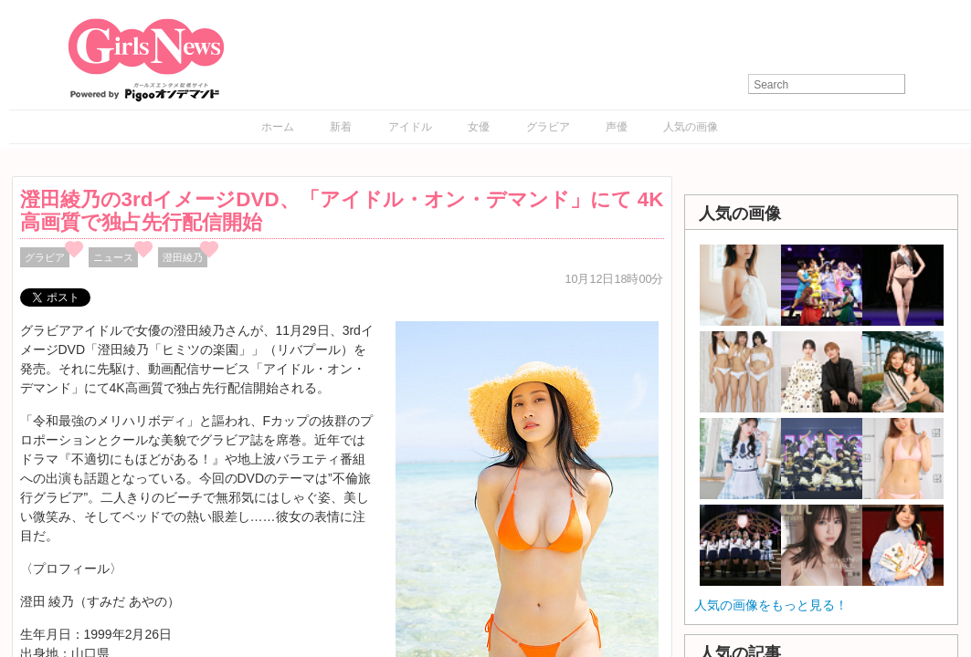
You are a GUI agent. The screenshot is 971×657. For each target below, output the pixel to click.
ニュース (113, 257)
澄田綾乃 (183, 257)
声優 (617, 126)
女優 (479, 126)
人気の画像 (690, 126)
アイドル (410, 126)
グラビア (548, 126)
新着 (341, 126)
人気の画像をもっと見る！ (771, 605)
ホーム (277, 126)
